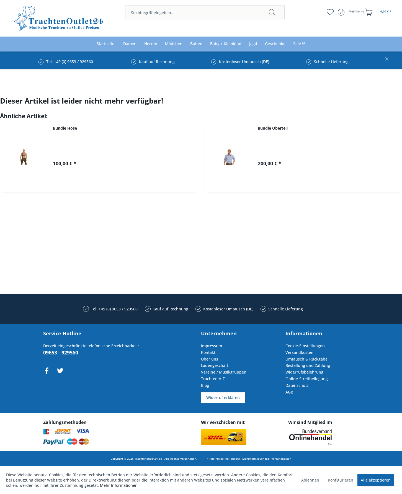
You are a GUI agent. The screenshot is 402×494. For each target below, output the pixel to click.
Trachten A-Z (213, 378)
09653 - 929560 (60, 352)
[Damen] (129, 44)
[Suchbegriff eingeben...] (205, 12)
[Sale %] (299, 44)
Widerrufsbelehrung (304, 372)
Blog (205, 385)
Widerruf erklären (223, 397)
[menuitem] (205, 12)
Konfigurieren (340, 480)
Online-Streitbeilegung (306, 378)
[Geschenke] (275, 44)
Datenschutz (297, 385)
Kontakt (208, 352)
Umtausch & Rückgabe (306, 359)
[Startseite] (105, 44)
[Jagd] (253, 44)
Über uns (209, 359)
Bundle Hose (65, 128)
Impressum (211, 345)
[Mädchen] (173, 44)
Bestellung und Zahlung (307, 365)
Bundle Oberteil (273, 128)
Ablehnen (310, 480)
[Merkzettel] (330, 12)
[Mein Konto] (351, 12)
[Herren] (150, 44)
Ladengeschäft (214, 365)
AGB (289, 392)
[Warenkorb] (379, 12)
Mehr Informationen (119, 485)
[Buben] (196, 44)
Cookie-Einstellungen (305, 345)
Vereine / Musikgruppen (223, 372)
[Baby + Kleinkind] (225, 44)
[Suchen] (272, 12)
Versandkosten (299, 352)
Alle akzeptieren (376, 480)
